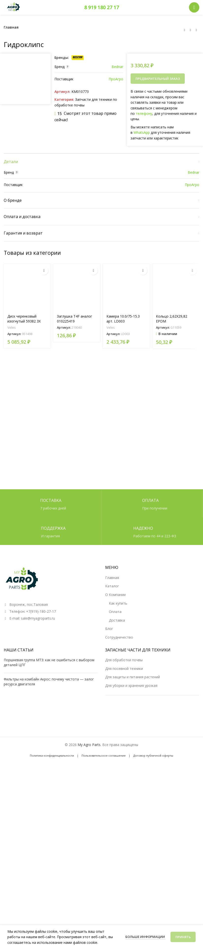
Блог (109, 796)
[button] (192, 555)
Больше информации (145, 936)
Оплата (115, 779)
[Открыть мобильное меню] (194, 7)
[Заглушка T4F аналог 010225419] (76, 572)
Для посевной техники (124, 836)
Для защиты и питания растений (132, 844)
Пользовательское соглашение (104, 923)
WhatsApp (142, 132)
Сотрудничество (119, 804)
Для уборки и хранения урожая (131, 853)
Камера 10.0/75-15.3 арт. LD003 (123, 603)
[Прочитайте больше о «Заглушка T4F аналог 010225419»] (93, 555)
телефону (144, 113)
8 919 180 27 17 (101, 7)
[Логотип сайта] (13, 7)
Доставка (117, 787)
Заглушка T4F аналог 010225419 (74, 603)
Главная (11, 27)
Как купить (118, 770)
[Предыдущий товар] (184, 30)
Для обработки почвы (124, 827)
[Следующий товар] (196, 30)
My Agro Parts (89, 912)
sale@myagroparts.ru (38, 786)
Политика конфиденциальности (52, 923)
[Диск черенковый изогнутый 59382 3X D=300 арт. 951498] (27, 572)
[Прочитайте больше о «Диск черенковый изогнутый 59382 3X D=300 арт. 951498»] (44, 555)
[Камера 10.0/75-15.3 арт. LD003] (126, 572)
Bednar (117, 66)
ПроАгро (116, 79)
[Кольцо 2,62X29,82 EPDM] (175, 572)
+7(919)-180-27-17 (41, 779)
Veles (11, 612)
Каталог (112, 753)
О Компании (115, 762)
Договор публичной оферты (153, 923)
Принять (183, 937)
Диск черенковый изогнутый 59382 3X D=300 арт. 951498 (24, 606)
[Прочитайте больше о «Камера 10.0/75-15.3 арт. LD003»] (143, 555)
